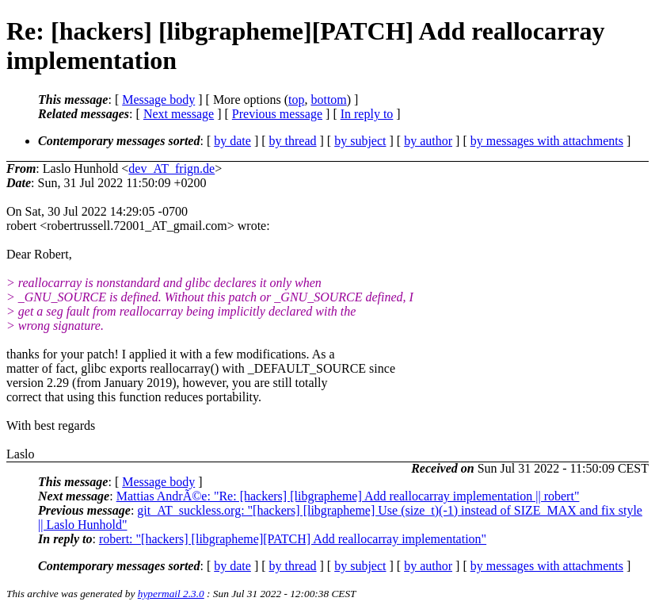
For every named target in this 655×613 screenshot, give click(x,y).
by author (428, 141)
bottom (328, 99)
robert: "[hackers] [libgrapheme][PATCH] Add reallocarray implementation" (292, 539)
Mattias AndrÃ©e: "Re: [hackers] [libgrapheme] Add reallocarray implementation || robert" (348, 496)
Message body (158, 99)
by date (232, 141)
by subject (360, 141)
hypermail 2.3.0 (171, 594)
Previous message (277, 114)
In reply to (367, 114)
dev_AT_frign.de (171, 168)
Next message (178, 114)
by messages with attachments (546, 141)
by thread (293, 141)
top (296, 99)
